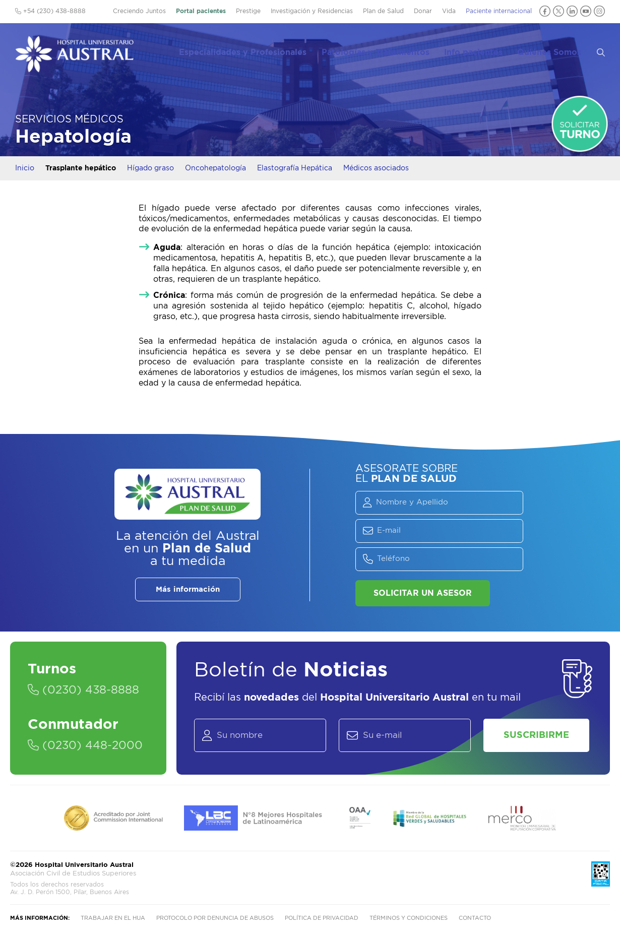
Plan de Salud (383, 11)
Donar (423, 11)
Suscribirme (536, 735)
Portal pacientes (201, 11)
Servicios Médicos (69, 119)
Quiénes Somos (556, 51)
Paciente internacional (499, 11)
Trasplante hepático (80, 168)
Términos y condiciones (408, 918)
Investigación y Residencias (312, 11)
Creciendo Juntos (139, 11)
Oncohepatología (215, 168)
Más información (188, 589)
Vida (449, 11)
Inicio (24, 168)
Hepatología (73, 137)
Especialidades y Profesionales (254, 51)
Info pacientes (481, 51)
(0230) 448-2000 (85, 745)
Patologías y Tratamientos (385, 51)
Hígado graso (150, 168)
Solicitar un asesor (423, 593)
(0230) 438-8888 (83, 690)
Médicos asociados (376, 168)
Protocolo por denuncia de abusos (215, 918)
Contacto (475, 918)
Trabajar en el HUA (113, 918)
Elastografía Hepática (294, 168)
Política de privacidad (321, 918)
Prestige (248, 11)
